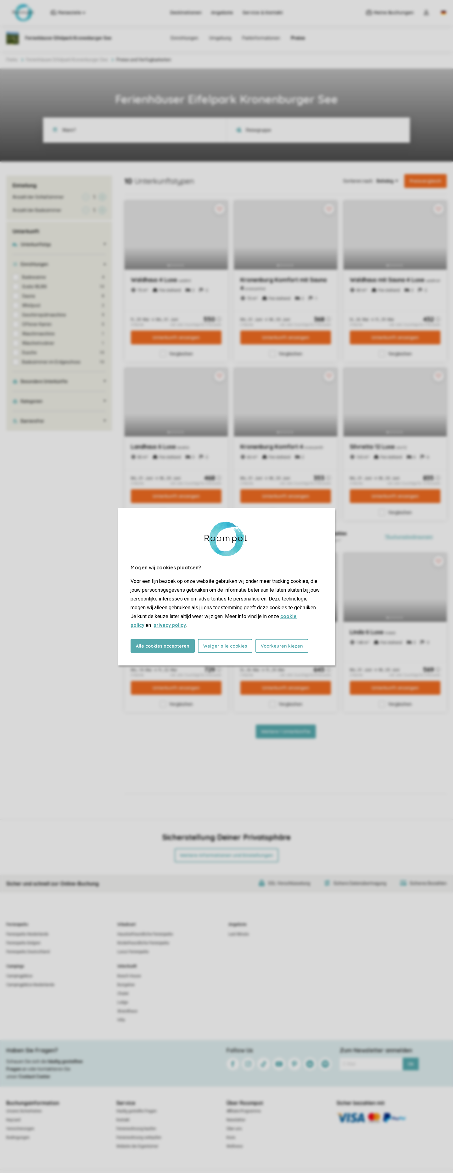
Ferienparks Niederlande (27, 934)
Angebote (222, 12)
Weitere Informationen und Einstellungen (226, 855)
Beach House (129, 976)
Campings (15, 966)
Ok (411, 1064)
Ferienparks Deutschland (28, 952)
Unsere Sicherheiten (24, 1111)
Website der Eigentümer (137, 1146)
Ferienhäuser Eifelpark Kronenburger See (67, 59)
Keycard (13, 1120)
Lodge (122, 1002)
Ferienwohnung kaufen (136, 1128)
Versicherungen (20, 1128)
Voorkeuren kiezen (282, 646)
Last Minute (238, 934)
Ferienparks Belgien (23, 943)
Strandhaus (127, 1011)
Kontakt (123, 1120)
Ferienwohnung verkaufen (138, 1137)
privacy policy (170, 625)
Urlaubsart (126, 924)
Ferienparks (17, 924)
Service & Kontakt (263, 12)
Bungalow (126, 985)
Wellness (234, 1146)
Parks (12, 59)
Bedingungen (18, 1137)
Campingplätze (19, 976)
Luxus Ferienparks (133, 952)
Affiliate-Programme (243, 1111)
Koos (230, 1137)
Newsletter (235, 1120)
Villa (121, 1020)
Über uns (234, 1128)
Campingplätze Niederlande (30, 985)
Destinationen (186, 12)
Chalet (123, 993)
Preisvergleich (425, 181)
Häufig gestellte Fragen (136, 1111)
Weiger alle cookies (225, 646)
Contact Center (34, 1076)
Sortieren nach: (358, 181)
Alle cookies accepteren (162, 646)
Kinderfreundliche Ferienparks (143, 943)
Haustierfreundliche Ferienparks (145, 934)
